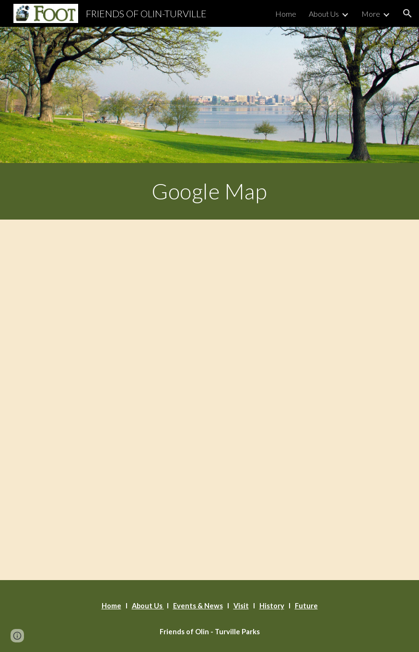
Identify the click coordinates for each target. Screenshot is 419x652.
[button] (407, 13)
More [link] (370, 13)
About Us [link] (324, 13)
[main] (209, 191)
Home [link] (285, 13)
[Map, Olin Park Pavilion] (210, 400)
